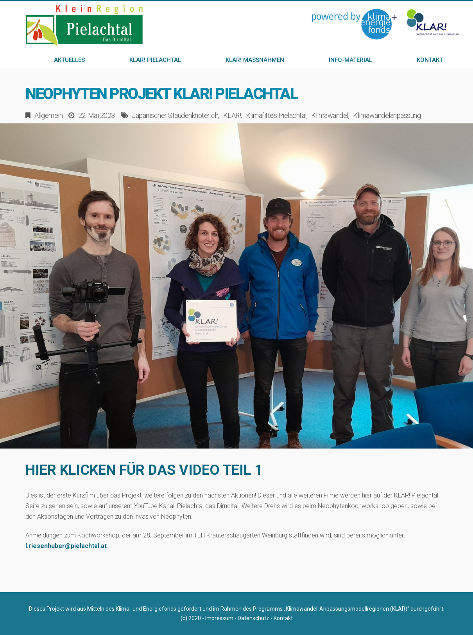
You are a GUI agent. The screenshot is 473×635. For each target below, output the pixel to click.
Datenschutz (253, 618)
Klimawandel (329, 115)
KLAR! (232, 115)
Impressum (219, 618)
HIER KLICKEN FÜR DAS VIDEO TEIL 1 (144, 470)
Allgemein (48, 115)
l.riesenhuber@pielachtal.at (66, 546)
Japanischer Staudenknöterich (175, 115)
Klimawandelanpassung (387, 115)
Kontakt (283, 618)
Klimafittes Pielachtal (276, 115)
